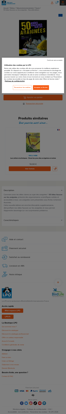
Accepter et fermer (41, 87)
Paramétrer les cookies (22, 87)
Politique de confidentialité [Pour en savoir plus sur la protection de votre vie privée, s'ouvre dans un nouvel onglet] (15, 81)
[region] (33, 75)
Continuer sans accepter (55, 60)
